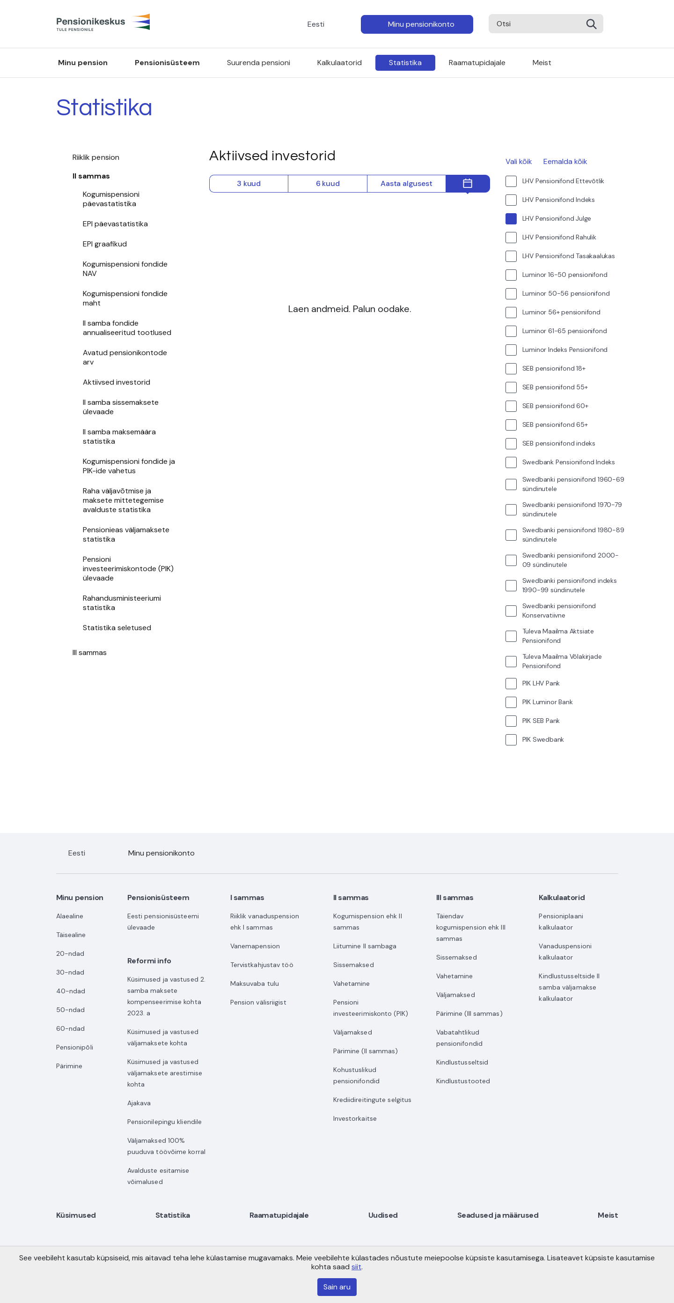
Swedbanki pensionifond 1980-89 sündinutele (573, 535)
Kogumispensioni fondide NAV (125, 268)
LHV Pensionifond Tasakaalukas (568, 256)
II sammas (91, 176)
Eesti (316, 24)
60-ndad (70, 1028)
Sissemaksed (353, 964)
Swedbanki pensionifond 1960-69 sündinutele (573, 484)
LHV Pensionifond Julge (557, 218)
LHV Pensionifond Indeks (558, 199)
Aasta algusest (406, 183)
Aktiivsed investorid (116, 382)
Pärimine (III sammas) (469, 1013)
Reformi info (149, 961)
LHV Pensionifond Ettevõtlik (563, 181)
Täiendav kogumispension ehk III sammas (471, 927)
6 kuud (328, 183)
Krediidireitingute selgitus (372, 1099)
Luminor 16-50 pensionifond (565, 274)
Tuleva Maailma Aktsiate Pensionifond (558, 636)
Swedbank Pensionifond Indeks (568, 462)
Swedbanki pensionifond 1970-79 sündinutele (572, 509)
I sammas (247, 897)
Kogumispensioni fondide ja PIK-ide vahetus (129, 466)
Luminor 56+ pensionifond (561, 312)
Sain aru (337, 1287)
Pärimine (69, 1066)
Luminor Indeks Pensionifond (565, 349)
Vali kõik (519, 161)
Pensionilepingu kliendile (164, 1121)
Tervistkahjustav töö (261, 964)
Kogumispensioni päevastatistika (111, 198)
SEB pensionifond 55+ (555, 387)
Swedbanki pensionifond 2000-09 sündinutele (570, 560)
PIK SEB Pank (541, 720)
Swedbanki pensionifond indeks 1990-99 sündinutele (569, 585)
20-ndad (70, 953)
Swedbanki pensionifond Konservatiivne (559, 610)
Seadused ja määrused (498, 1215)
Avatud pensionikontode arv (125, 357)
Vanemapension (255, 946)
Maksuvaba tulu (254, 983)
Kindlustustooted (463, 1081)
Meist (542, 62)
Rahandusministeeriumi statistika (122, 602)
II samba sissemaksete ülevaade (121, 407)
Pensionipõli (74, 1047)
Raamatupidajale (477, 62)
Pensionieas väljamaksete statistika (126, 534)
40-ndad (71, 991)
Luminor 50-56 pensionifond (566, 293)
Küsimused (76, 1215)
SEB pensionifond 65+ (555, 424)
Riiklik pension (96, 157)
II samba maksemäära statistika (119, 436)
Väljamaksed (352, 1032)
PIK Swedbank (543, 739)
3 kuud (249, 183)
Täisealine (71, 935)
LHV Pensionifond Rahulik (559, 237)
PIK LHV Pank (541, 683)
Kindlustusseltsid (462, 1062)
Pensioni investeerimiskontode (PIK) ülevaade (128, 568)
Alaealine (70, 916)
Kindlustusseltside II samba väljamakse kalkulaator (569, 987)
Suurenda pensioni (258, 62)
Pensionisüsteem (167, 62)
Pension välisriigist (258, 1002)
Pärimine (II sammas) (365, 1051)
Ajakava (139, 1103)
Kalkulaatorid (339, 62)
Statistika (405, 62)
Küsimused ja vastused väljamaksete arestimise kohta (164, 1072)
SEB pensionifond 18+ (554, 368)
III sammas (90, 652)
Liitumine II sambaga (365, 946)
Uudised (383, 1215)
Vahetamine (351, 983)
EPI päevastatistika (115, 224)
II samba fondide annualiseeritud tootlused (127, 327)
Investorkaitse (355, 1118)
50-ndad (70, 1009)
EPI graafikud (105, 244)
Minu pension (83, 62)
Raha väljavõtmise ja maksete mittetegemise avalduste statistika (123, 500)
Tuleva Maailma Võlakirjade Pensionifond (562, 661)
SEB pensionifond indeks (558, 443)
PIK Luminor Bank (547, 702)
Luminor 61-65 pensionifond (564, 331)
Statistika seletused (117, 628)
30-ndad (70, 972)
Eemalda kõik (565, 161)
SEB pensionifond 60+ (555, 406)
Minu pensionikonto (421, 24)
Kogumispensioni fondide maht (125, 298)
